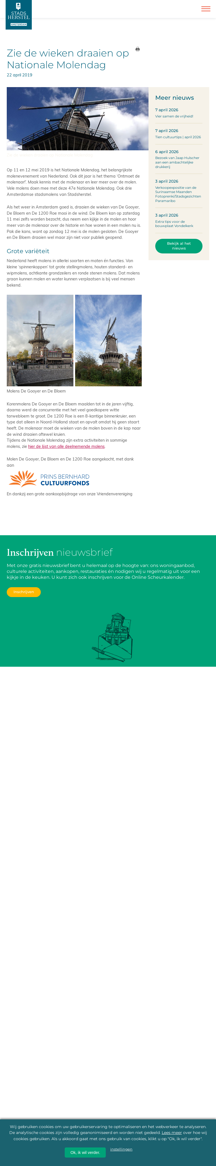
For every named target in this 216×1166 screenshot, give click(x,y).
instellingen (121, 1149)
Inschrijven (24, 592)
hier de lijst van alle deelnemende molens (66, 446)
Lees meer (172, 1132)
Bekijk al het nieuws (179, 245)
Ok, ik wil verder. (85, 1152)
